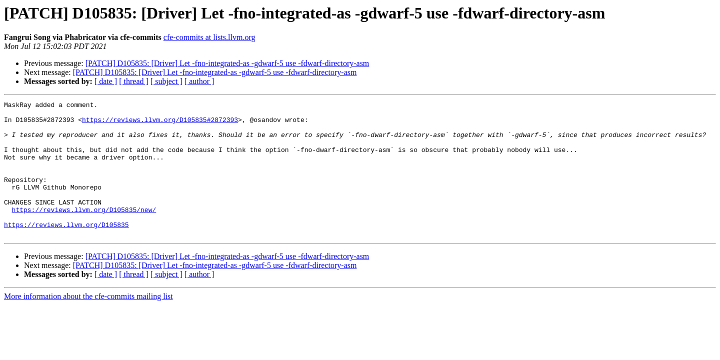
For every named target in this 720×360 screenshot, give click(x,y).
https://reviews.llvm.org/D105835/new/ (84, 232)
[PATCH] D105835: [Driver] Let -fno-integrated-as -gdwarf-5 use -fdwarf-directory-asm (228, 63)
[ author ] (199, 81)
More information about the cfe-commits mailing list (88, 323)
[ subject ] (166, 81)
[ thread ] (133, 81)
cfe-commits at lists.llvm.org (210, 37)
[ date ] (105, 81)
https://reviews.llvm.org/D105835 (66, 250)
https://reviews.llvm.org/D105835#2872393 (160, 124)
